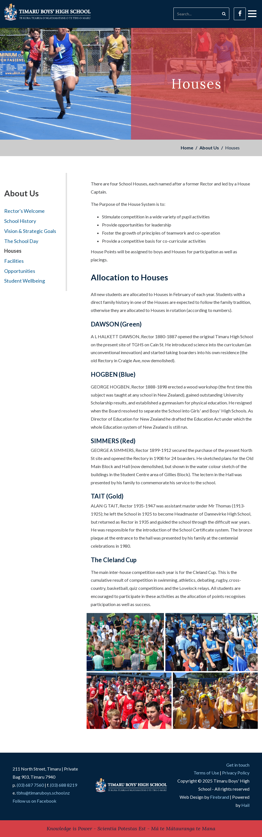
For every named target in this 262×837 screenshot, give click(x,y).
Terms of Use (206, 772)
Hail (245, 805)
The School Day (21, 241)
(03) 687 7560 (30, 785)
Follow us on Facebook (34, 800)
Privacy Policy (235, 772)
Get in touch (237, 764)
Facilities (14, 261)
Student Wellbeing (24, 281)
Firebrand (219, 797)
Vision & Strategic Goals (30, 231)
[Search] (196, 14)
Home (187, 147)
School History (20, 221)
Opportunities (19, 271)
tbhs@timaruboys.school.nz (43, 792)
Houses (13, 251)
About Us (209, 147)
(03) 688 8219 (63, 785)
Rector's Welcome (24, 211)
